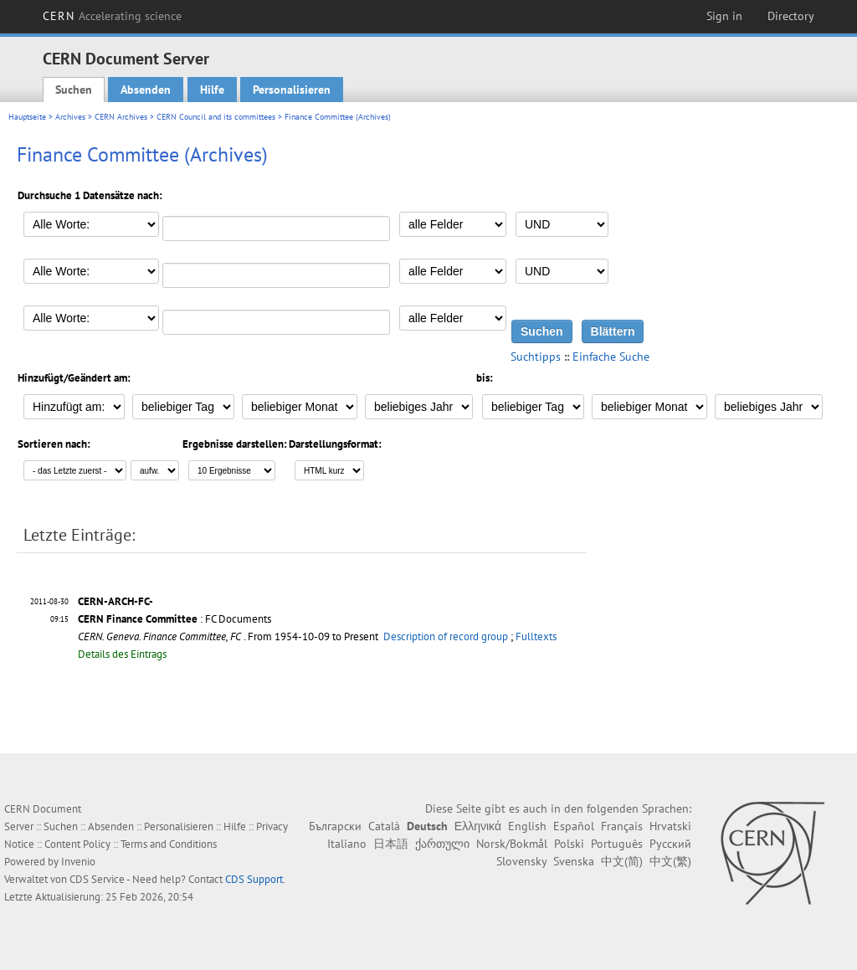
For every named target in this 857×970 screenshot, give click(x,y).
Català (384, 826)
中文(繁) (670, 861)
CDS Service (97, 879)
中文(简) (622, 861)
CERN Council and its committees (216, 116)
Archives (70, 116)
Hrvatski (670, 826)
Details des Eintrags (122, 654)
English (527, 826)
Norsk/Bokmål (511, 843)
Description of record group (445, 636)
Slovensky (521, 861)
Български (335, 826)
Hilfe (212, 89)
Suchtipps (536, 356)
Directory (790, 15)
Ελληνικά (477, 826)
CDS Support (254, 879)
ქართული (442, 843)
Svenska (573, 861)
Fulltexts (536, 636)
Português (617, 843)
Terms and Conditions (169, 844)
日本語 (390, 843)
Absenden (146, 89)
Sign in (724, 15)
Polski (569, 843)
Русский (670, 843)
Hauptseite (27, 116)
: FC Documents (174, 619)
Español (573, 826)
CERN (112, 15)
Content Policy (77, 844)
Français (622, 826)
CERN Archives (121, 116)
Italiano (347, 843)
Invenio (78, 862)
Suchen (73, 89)
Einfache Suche (610, 356)
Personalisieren (292, 89)
